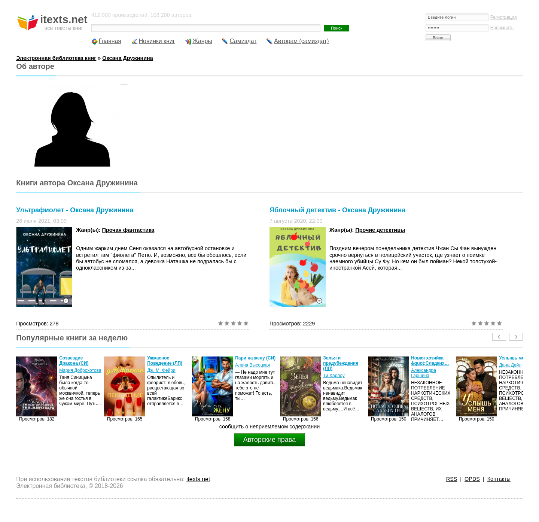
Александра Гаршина (423, 373)
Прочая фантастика (128, 230)
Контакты (499, 479)
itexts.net (198, 479)
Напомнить (502, 27)
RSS (451, 479)
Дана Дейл (510, 365)
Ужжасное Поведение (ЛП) (164, 360)
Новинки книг (157, 41)
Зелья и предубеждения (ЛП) (340, 363)
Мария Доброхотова (80, 370)
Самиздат (242, 41)
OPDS (472, 479)
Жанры (202, 41)
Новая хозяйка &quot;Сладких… (430, 360)
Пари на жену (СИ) (255, 358)
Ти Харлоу (333, 375)
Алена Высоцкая (252, 365)
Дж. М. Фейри (161, 370)
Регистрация (503, 17)
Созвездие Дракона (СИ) (73, 360)
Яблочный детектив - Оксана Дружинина (337, 210)
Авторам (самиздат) (301, 41)
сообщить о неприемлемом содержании (269, 427)
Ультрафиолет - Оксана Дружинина (74, 210)
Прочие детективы (380, 230)
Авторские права (269, 439)
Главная (110, 41)
